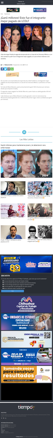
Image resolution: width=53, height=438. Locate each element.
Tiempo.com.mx (19, 436)
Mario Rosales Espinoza (7, 427)
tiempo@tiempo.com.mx (7, 432)
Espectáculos (7, 14)
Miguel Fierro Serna (8, 424)
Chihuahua (4, 431)
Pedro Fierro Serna (8, 426)
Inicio (2, 14)
